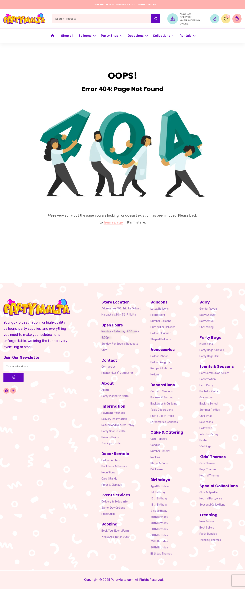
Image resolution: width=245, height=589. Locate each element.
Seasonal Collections (212, 504)
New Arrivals (207, 521)
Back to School (208, 403)
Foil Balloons (158, 315)
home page (113, 222)
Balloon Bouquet (160, 333)
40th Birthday (159, 523)
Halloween (205, 428)
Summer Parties (209, 409)
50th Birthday (159, 529)
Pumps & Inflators (161, 368)
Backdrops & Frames (114, 466)
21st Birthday (158, 510)
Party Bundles (208, 533)
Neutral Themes (209, 475)
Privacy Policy (110, 437)
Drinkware (156, 469)
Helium (154, 374)
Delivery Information (114, 419)
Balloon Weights (160, 362)
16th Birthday (158, 498)
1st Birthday (158, 492)
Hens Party (206, 385)
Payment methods (113, 412)
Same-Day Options (113, 507)
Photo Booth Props (162, 416)
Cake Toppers (158, 439)
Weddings (205, 446)
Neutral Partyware (210, 498)
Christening (206, 327)
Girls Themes (207, 463)
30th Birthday (159, 517)
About (105, 390)
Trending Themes (210, 540)
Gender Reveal (208, 308)
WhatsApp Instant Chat (116, 536)
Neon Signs (108, 472)
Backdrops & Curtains (163, 403)
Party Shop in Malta (113, 431)
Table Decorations (161, 409)
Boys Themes (207, 469)
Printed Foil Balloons (162, 327)
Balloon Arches (110, 460)
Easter (203, 440)
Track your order (111, 443)
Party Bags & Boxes (211, 350)
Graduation (206, 397)
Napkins (155, 457)
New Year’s (206, 422)
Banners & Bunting (161, 397)
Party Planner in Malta (115, 396)
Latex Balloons (159, 308)
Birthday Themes (161, 553)
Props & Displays (111, 484)
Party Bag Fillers (209, 356)
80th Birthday (159, 547)
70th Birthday (159, 541)
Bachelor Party (208, 391)
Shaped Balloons (160, 339)
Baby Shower (207, 315)
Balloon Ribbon (159, 356)
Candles (155, 445)
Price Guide (108, 514)
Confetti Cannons (161, 391)
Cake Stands (109, 478)
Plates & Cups (159, 463)
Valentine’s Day (208, 434)
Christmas (205, 416)
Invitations (206, 344)
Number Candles (160, 451)
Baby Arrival (206, 321)
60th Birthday (159, 535)
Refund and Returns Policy (117, 425)
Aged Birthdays (159, 486)
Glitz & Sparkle (208, 492)
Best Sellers (206, 527)
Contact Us (108, 366)
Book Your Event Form (115, 530)
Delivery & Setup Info (114, 501)
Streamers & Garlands (164, 422)
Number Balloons (160, 321)
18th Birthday (158, 504)
